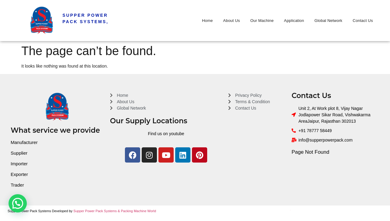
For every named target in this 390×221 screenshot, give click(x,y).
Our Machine (262, 20)
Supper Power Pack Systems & (97, 211)
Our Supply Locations (148, 121)
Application (294, 20)
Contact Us (363, 20)
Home (207, 20)
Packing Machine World (138, 211)
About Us (231, 20)
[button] (18, 203)
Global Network (328, 20)
